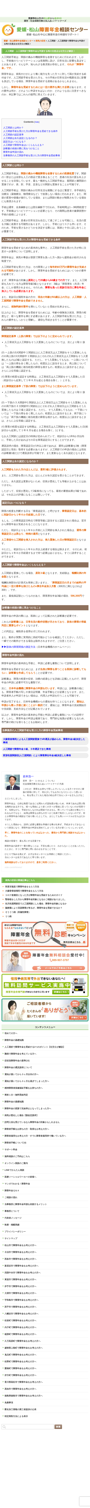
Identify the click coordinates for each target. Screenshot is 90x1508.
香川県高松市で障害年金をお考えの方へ (24, 1382)
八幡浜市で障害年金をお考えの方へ (21, 1313)
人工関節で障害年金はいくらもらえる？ (23, 145)
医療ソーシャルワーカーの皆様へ (20, 1177)
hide (37, 122)
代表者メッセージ (13, 1218)
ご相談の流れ (11, 1197)
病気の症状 (40, 41)
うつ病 (8, 916)
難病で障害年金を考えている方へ (20, 1054)
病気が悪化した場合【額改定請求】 (21, 1115)
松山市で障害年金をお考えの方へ (20, 1245)
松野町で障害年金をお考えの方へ (20, 1361)
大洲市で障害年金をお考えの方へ (20, 1293)
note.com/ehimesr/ (13, 867)
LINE (56, 8)
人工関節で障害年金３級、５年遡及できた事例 (27, 749)
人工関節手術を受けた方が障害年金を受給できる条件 (30, 131)
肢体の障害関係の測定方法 (20, 647)
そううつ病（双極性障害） (18, 912)
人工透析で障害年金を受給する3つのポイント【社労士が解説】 (35, 1047)
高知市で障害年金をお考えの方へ (20, 1389)
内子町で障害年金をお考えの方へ (20, 1327)
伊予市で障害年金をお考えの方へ (20, 1286)
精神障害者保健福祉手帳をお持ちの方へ (24, 1088)
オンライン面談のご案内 (16, 1163)
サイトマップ (11, 1238)
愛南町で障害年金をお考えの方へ (20, 1368)
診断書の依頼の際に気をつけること (21, 148)
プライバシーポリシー (15, 1231)
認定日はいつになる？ (14, 141)
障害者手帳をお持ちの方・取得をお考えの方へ (27, 1129)
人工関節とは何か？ (13, 127)
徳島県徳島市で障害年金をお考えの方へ (24, 1395)
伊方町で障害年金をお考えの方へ (20, 1375)
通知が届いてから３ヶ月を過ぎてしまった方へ (27, 1081)
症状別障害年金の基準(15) (17, 1060)
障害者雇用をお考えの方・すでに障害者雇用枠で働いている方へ (35, 1136)
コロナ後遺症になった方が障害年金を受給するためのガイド (33, 895)
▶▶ (4, 647)
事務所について (12, 1211)
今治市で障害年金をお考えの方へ (20, 1252)
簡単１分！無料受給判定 (16, 1095)
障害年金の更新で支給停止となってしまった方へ (28, 1108)
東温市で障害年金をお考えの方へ (20, 1279)
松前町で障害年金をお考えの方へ (20, 1320)
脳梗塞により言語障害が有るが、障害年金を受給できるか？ (33, 908)
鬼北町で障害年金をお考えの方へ (20, 1354)
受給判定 (34, 8)
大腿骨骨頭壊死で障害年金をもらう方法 (24, 891)
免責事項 (9, 1402)
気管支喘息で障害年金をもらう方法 (22, 886)
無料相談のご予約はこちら (17, 1156)
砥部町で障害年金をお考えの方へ (20, 1334)
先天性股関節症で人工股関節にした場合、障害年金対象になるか (36, 903)
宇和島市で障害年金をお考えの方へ (21, 1300)
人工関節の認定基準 (13, 134)
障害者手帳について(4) (15, 1142)
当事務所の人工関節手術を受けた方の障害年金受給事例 (31, 155)
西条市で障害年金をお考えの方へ (20, 1259)
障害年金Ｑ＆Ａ (12, 1190)
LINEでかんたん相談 (14, 1170)
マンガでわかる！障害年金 (17, 1183)
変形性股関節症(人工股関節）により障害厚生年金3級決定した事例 (37, 755)
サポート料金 (11, 1149)
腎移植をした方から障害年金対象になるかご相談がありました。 (36, 899)
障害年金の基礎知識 (14, 1040)
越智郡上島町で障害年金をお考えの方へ (24, 1348)
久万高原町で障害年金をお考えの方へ (23, 1341)
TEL (11, 8)
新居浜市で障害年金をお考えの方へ (21, 1266)
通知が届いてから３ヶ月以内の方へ (21, 1074)
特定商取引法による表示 (16, 1416)
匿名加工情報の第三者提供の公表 (20, 1409)
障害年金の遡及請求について (18, 1067)
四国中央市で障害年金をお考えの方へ (23, 1272)
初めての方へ (11, 1033)
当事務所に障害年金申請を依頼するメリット (26, 1204)
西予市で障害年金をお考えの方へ (20, 1307)
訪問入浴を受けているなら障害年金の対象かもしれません (32, 1122)
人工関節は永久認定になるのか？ (20, 138)
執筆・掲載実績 (12, 1225)
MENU (78, 8)
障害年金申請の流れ (13, 152)
